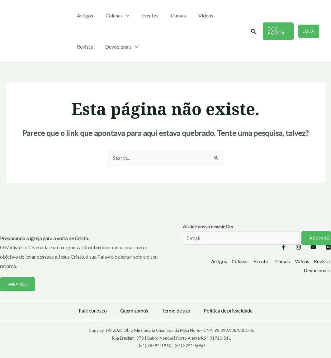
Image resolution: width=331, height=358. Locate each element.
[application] (122, 15)
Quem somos (134, 311)
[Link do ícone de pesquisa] (251, 32)
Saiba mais (19, 284)
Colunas (113, 15)
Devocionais (92, 46)
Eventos (143, 15)
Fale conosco (93, 311)
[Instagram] (286, 248)
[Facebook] (264, 248)
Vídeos (194, 15)
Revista (220, 15)
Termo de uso (176, 311)
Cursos (169, 15)
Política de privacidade (228, 311)
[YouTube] (307, 248)
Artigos (84, 15)
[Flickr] (328, 248)
